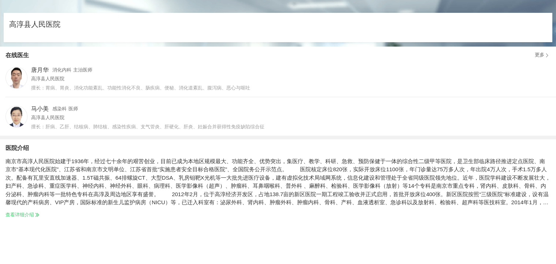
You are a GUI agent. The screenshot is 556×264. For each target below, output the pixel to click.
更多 (543, 55)
